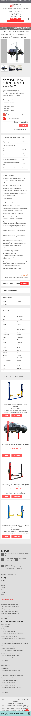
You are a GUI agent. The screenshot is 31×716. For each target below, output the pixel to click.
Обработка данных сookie (15, 703)
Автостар (19, 327)
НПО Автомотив (21, 329)
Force (4, 342)
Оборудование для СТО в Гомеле (9, 609)
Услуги (3, 585)
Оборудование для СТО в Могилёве (10, 613)
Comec (4, 327)
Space (14, 100)
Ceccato (19, 324)
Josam (4, 347)
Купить (24, 125)
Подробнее (17, 415)
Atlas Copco (20, 316)
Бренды (3, 592)
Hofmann (19, 342)
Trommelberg (6, 370)
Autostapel (19, 319)
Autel (4, 319)
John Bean (19, 345)
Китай (4, 329)
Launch (19, 350)
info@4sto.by (16, 13)
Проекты (3, 590)
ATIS (4, 316)
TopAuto (19, 368)
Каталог (3, 580)
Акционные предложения (15, 21)
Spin (4, 368)
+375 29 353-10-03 (15, 15)
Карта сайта (4, 601)
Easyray (5, 337)
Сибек (18, 332)
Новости (3, 582)
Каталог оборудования (11, 283)
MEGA (18, 352)
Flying (18, 339)
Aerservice (19, 314)
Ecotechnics (20, 337)
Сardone (5, 304)
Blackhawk (19, 321)
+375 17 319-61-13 (15, 17)
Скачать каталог (14, 118)
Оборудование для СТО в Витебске (10, 606)
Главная (3, 31)
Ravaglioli (19, 357)
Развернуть (24, 283)
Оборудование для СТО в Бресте (9, 604)
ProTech (19, 355)
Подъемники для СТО (22, 34)
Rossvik (5, 363)
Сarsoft (19, 301)
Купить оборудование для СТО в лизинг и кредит (13, 616)
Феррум (19, 334)
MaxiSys (5, 352)
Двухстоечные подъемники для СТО (11, 36)
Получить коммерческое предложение (15, 114)
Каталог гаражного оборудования (18, 31)
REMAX (19, 360)
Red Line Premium (7, 360)
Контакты (3, 597)
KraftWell (5, 350)
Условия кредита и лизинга (21, 129)
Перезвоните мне (15, 18)
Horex (4, 345)
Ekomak (5, 339)
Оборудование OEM (10, 290)
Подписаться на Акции (7, 599)
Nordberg (5, 355)
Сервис (3, 587)
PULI (4, 357)
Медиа (3, 594)
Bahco (4, 321)
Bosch (4, 301)
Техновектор (6, 334)
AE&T (4, 314)
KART (18, 347)
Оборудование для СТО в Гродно (9, 611)
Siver (4, 365)
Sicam (18, 363)
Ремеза (5, 332)
